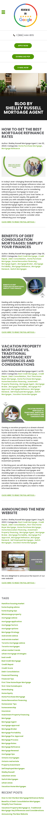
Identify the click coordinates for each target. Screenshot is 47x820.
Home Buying (7, 689)
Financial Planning (10, 675)
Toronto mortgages (11, 646)
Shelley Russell (8, 772)
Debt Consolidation (17, 259)
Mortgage (6, 718)
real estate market (10, 639)
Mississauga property (11, 614)
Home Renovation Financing (24, 261)
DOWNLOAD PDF (23, 56)
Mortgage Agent (9, 264)
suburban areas (9, 775)
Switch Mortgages (18, 269)
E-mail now (23, 67)
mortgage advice (9, 618)
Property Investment (11, 765)
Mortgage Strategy (10, 632)
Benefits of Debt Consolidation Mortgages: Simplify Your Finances (22, 241)
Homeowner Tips (9, 704)
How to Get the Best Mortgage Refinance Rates (23, 133)
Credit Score (7, 668)
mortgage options (10, 628)
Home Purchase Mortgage (30, 146)
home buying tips (9, 611)
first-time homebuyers (12, 686)
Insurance (6, 711)
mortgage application (12, 621)
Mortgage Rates (9, 743)
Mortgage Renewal (10, 750)
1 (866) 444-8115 (25, 35)
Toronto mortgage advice (13, 643)
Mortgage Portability (18, 386)
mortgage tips (8, 754)
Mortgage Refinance (11, 148)
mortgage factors (10, 625)
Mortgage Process (10, 740)
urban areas (7, 783)
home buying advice (11, 607)
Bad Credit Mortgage (27, 256)
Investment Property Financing (15, 714)
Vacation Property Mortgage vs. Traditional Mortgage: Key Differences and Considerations (21, 355)
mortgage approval (10, 725)
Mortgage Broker (25, 264)
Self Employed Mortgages (21, 392)
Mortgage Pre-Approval (12, 736)
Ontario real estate (10, 761)
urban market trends (11, 650)
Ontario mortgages (10, 758)
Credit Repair (8, 664)
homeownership (9, 707)
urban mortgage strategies (14, 653)
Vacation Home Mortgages (25, 394)
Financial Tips (8, 679)
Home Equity (7, 693)
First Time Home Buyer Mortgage (16, 682)
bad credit (6, 657)
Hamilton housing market (13, 603)
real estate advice (10, 636)
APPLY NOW (23, 45)
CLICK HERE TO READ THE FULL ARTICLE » (18, 222)
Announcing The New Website (23, 511)
